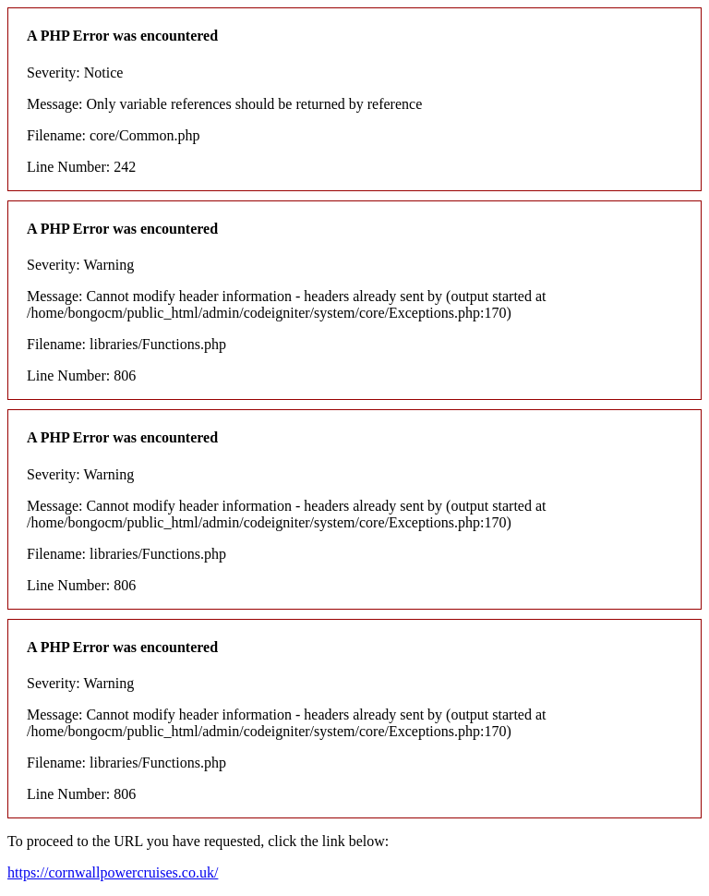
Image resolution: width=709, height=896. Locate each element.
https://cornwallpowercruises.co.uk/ (112, 872)
